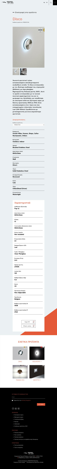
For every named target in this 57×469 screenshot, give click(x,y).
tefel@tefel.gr (21, 457)
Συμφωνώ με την (21, 400)
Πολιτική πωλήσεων (18, 437)
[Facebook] (13, 408)
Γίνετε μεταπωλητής (18, 445)
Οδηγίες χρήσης (27, 326)
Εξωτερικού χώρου (18, 417)
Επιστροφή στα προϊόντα (25, 12)
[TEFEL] (7, 2)
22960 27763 (39, 456)
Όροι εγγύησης (17, 434)
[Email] (28, 397)
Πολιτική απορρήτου (19, 432)
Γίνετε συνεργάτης (18, 447)
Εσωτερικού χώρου (18, 414)
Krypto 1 (37, 380)
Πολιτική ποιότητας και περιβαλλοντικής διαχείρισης (26, 439)
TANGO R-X (20, 380)
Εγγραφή (41, 404)
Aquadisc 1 (36, 361)
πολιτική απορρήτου (26, 400)
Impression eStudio (39, 462)
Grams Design (22, 462)
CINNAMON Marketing (33, 460)
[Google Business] (19, 408)
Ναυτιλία (16, 421)
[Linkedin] (16, 408)
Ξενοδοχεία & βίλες (19, 419)
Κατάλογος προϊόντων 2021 (20, 426)
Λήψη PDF (27, 322)
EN (46, 2)
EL (44, 2)
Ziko (20, 361)
